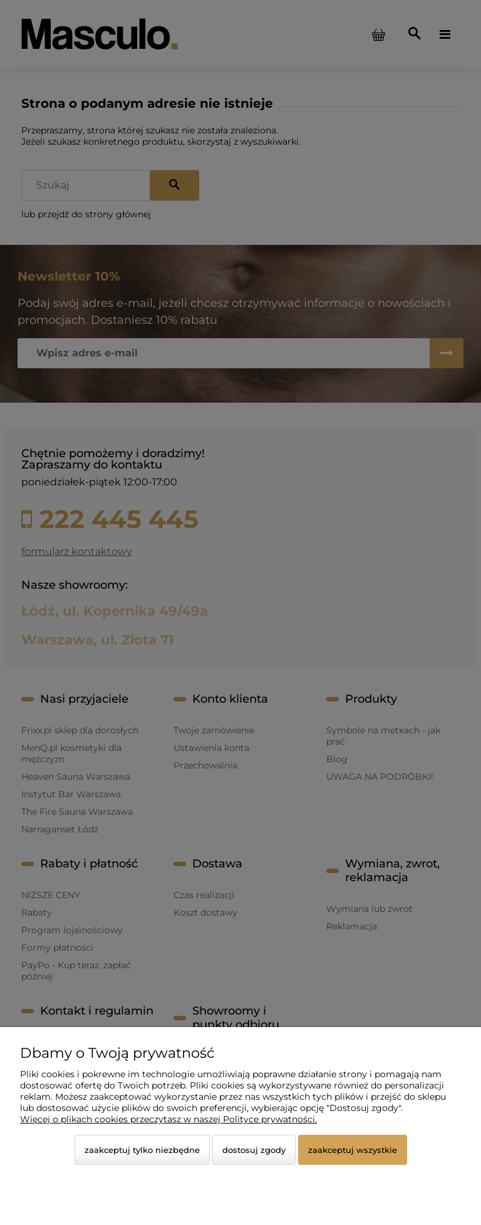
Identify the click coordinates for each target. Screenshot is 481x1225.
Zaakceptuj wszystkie (352, 1150)
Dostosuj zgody (254, 1150)
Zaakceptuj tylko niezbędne (142, 1150)
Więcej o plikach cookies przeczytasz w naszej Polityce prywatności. (168, 1119)
